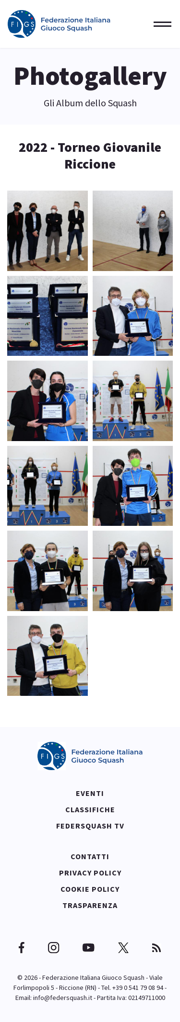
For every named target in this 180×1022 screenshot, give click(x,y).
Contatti (90, 856)
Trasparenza (90, 905)
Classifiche (90, 809)
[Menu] (160, 24)
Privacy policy (90, 872)
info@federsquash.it (62, 997)
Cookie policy (90, 889)
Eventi (90, 793)
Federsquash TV (90, 825)
